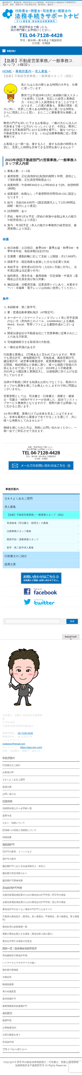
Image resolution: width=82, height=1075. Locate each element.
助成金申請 (8, 1042)
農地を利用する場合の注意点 (17, 941)
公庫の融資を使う (11, 1035)
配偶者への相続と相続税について (19, 830)
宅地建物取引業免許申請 (14, 955)
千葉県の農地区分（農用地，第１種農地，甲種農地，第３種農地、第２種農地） (40, 918)
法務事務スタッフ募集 (19, 531)
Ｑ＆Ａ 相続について (13, 823)
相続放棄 (6, 837)
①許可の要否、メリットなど (17, 851)
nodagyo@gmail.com (13, 743)
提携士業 (10, 564)
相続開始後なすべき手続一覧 (17, 808)
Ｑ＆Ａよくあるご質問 (19, 498)
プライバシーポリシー (14, 1049)
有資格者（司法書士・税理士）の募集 (27, 523)
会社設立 (7, 1013)
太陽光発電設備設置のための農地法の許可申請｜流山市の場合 (34, 902)
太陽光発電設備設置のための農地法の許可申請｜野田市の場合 (34, 895)
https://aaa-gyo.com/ (31, 747)
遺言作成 (6, 816)
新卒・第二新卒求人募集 (20, 547)
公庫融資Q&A (9, 1028)
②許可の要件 (9, 859)
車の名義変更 (9, 991)
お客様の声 (8, 772)
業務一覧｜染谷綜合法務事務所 (19, 948)
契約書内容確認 (10, 970)
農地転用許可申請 (12, 888)
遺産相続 (7, 801)
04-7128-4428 (25, 733)
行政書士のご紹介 (16, 556)
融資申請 (6, 1020)
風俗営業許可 (9, 999)
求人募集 (41, 71)
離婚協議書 (8, 984)
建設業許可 (8, 844)
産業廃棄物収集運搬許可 (14, 1006)
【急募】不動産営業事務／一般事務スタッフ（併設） (36, 514)
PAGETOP (71, 636)
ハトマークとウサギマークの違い (19, 963)
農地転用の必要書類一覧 (14, 927)
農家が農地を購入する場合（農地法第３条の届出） (28, 934)
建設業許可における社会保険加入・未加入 (23, 866)
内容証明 (6, 977)
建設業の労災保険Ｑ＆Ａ (14, 873)
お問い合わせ (9, 794)
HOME (7, 71)
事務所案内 (23, 71)
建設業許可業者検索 (12, 880)
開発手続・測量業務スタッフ (23, 539)
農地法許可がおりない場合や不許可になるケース (27, 909)
